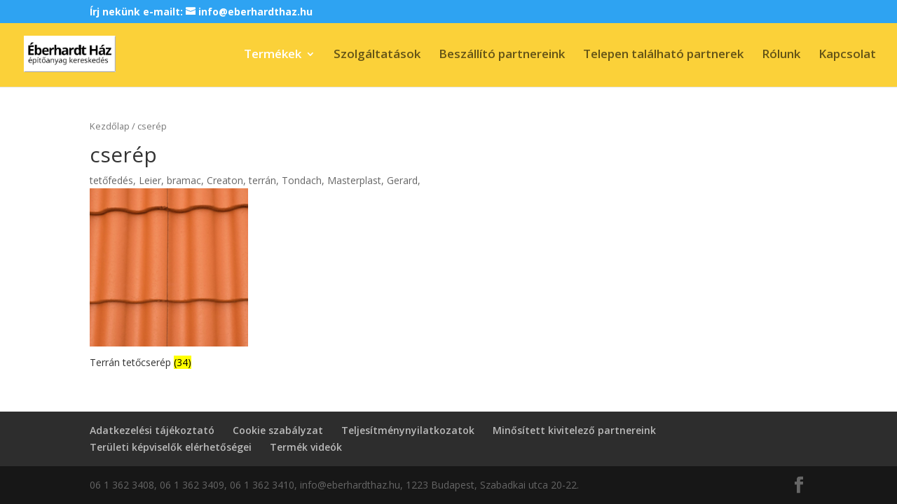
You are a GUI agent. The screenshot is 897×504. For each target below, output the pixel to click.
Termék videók (306, 447)
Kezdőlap (110, 126)
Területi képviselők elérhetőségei (171, 447)
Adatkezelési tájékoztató (152, 430)
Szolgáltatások (377, 55)
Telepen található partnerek (663, 55)
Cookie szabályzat (278, 430)
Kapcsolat (847, 55)
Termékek (272, 55)
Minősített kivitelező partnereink (574, 430)
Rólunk (781, 55)
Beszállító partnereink (502, 55)
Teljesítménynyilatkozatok (407, 430)
